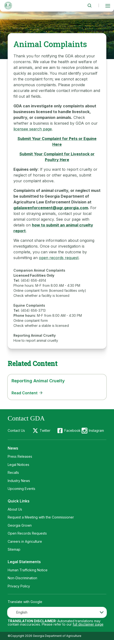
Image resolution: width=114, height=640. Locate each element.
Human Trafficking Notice (28, 570)
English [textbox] (21, 612)
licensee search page (32, 129)
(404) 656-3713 (33, 310)
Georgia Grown (20, 525)
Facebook (72, 430)
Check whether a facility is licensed (41, 295)
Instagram (96, 430)
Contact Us (16, 430)
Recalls (13, 472)
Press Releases (20, 456)
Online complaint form (30, 320)
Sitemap (14, 549)
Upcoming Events (21, 489)
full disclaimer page (88, 624)
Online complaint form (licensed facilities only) (49, 290)
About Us (15, 509)
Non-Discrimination (22, 578)
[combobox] (57, 612)
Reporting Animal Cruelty (38, 380)
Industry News (19, 481)
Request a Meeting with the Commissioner (41, 517)
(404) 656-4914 (33, 280)
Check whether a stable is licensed (41, 325)
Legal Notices (18, 465)
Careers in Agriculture (25, 541)
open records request (58, 257)
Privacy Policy (19, 586)
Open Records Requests (27, 533)
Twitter (45, 430)
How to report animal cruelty (35, 340)
